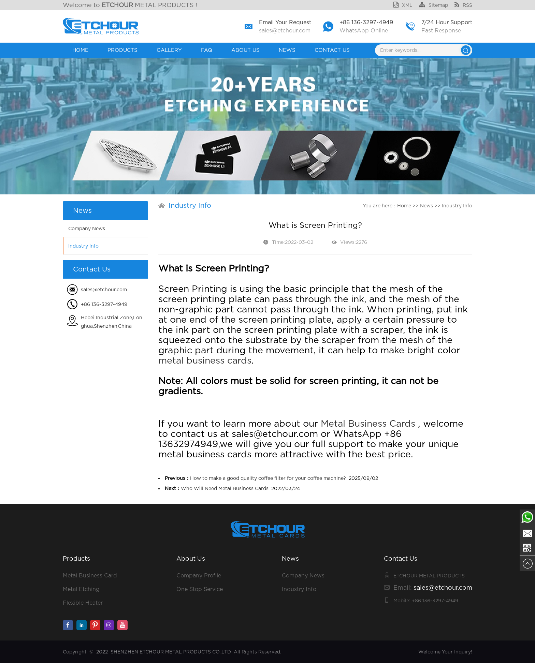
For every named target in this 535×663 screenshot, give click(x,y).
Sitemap (433, 5)
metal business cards (204, 360)
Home (80, 50)
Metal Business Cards (368, 423)
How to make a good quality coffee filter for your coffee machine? (268, 478)
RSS (463, 5)
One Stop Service (199, 589)
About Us (245, 50)
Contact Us (332, 50)
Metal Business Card (90, 575)
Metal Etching (81, 589)
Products (122, 50)
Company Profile (198, 575)
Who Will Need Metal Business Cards (225, 488)
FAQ (206, 50)
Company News (86, 228)
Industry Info (83, 246)
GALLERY (169, 50)
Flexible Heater (83, 603)
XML (403, 5)
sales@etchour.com (284, 30)
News (287, 50)
